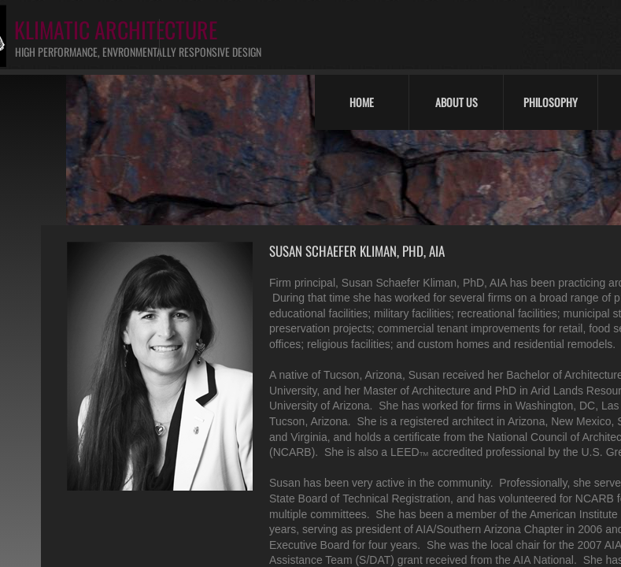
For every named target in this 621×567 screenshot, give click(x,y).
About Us (456, 102)
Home (361, 102)
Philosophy (550, 102)
